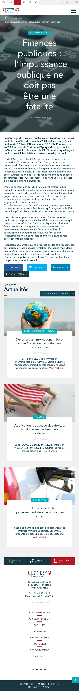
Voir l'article (56, 368)
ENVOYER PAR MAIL (16, 274)
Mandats (39, 657)
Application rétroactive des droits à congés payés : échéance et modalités (39, 429)
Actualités (39, 625)
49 (17, 2)
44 (10, 2)
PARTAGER (13, 267)
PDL (4, 2)
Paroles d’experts (39, 638)
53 (24, 2)
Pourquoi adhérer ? (39, 619)
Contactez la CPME (39, 687)
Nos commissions (39, 650)
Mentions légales (48, 684)
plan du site (27, 684)
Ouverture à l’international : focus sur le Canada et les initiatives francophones (39, 343)
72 (30, 2)
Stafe (47, 602)
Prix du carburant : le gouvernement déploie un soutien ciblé (39, 512)
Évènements (39, 632)
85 (35, 2)
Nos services (39, 644)
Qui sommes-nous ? (39, 613)
